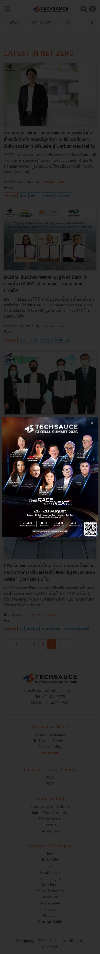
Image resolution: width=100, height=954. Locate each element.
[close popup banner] (92, 423)
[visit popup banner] (50, 477)
